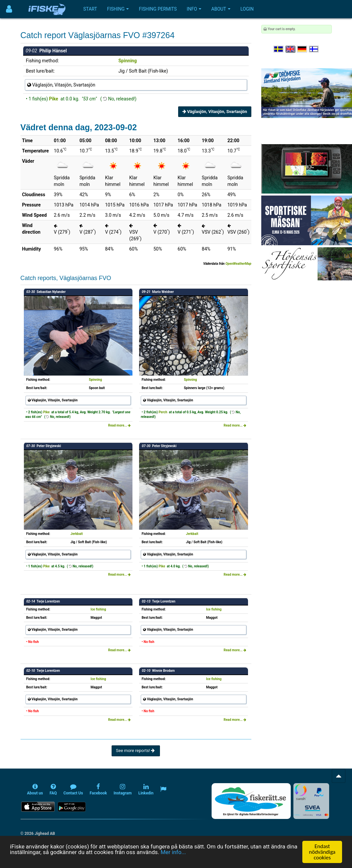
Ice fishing (98, 609)
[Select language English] (291, 49)
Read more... (119, 425)
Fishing (118, 9)
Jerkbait (77, 534)
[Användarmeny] (9, 9)
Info (194, 9)
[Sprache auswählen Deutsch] (302, 49)
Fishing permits (157, 9)
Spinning (127, 60)
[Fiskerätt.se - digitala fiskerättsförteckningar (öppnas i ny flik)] (251, 801)
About (220, 9)
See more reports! (136, 750)
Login (247, 9)
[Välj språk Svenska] (279, 49)
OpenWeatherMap (238, 263)
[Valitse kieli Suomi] (314, 49)
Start (90, 9)
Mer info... (173, 860)
